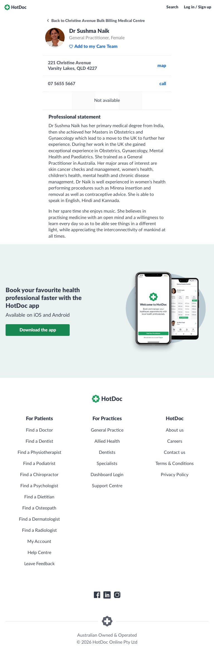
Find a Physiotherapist (39, 452)
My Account (39, 541)
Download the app (38, 330)
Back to (95, 21)
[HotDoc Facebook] (97, 595)
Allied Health (107, 441)
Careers (174, 441)
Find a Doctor (39, 430)
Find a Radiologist (39, 530)
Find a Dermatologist (39, 519)
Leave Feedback (39, 564)
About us (175, 430)
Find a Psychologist (39, 486)
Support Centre (107, 486)
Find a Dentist (39, 441)
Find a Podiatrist (39, 463)
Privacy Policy (174, 475)
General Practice (107, 430)
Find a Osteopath (39, 508)
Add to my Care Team (93, 46)
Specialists (107, 463)
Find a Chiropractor (39, 475)
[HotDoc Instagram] (117, 595)
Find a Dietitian (39, 497)
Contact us (174, 452)
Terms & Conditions (174, 463)
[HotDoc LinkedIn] (107, 595)
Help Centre (39, 552)
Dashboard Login (107, 475)
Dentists (107, 452)
